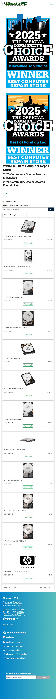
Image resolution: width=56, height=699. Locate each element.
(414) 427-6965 (18, 609)
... (3, 193)
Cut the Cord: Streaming (13, 646)
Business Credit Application (14, 615)
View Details (28, 243)
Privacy (11, 624)
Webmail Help (11, 642)
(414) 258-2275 (18, 611)
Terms (5, 624)
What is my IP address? (13, 650)
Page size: (43, 587)
